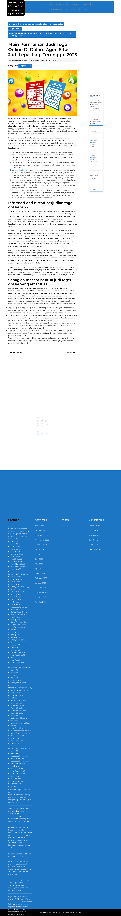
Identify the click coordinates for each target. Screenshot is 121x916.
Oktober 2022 (41, 772)
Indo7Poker (16, 722)
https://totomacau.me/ (20, 908)
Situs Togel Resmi (18, 838)
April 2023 (39, 744)
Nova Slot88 (16, 752)
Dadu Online (16, 775)
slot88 (13, 805)
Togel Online (87, 5)
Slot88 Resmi (16, 734)
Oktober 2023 (95, 151)
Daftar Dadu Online (19, 787)
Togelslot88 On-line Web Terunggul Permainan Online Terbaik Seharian (40, 419)
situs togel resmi (17, 911)
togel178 (14, 714)
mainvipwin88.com (19, 893)
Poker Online (56, 9)
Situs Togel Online (18, 903)
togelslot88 (15, 825)
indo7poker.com (18, 802)
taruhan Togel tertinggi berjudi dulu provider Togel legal (45, 419)
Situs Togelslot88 (18, 830)
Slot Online (74, 5)
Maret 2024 (40, 701)
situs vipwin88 (16, 878)
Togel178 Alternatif (18, 886)
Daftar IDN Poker (18, 828)
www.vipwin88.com (19, 709)
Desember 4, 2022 (20, 60)
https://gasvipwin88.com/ (21, 898)
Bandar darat (17, 170)
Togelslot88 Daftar (18, 800)
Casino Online (70, 9)
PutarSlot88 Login (18, 739)
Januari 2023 (40, 758)
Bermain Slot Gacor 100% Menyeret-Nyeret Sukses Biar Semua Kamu (96, 143)
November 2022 (42, 768)
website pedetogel (19, 711)
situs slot (14, 833)
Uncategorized (95, 725)
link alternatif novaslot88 (21, 906)
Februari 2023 (95, 157)
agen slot (14, 823)
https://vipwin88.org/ (19, 865)
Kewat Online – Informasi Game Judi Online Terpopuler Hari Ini (36, 24)
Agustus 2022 (95, 161)
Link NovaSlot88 (17, 767)
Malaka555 (15, 873)
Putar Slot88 (16, 744)
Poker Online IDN (18, 790)
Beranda (50, 5)
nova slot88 (15, 812)
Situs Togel (15, 835)
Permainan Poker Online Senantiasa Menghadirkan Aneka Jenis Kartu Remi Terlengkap (96, 141)
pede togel (15, 785)
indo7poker (15, 727)
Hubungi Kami (61, 5)
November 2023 (95, 150)
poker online (16, 724)
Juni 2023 (39, 734)
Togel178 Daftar (17, 881)
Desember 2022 (42, 763)
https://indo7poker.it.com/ (19, 749)
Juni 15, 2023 (45, 421)
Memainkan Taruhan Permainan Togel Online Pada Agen (43, 419)
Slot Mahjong (16, 737)
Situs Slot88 (15, 868)
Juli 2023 (38, 729)
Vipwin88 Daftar (17, 883)
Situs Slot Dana (17, 871)
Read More (39, 428)
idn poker (15, 850)
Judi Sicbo (15, 777)
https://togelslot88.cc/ (20, 876)
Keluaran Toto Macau (20, 706)
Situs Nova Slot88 (18, 754)
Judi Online (83, 9)
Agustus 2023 (40, 725)
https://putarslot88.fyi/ (20, 762)
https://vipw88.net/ (18, 858)
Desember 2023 (42, 710)
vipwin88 (14, 848)
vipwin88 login (17, 888)
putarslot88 (15, 820)
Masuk (64, 701)
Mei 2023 (39, 739)
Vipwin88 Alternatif (19, 704)
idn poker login (17, 729)
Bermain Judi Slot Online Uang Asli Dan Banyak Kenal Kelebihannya (96, 136)
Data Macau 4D (17, 780)
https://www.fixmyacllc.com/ (20, 863)
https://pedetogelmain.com (20, 843)
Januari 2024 (40, 706)
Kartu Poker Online (19, 797)
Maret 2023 (95, 156)
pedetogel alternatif (19, 782)
